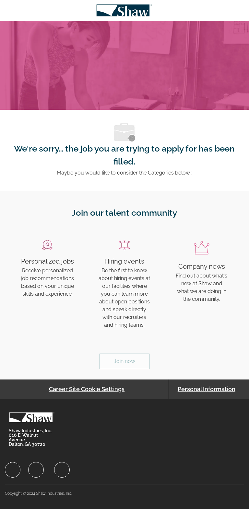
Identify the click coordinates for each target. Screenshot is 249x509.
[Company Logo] (124, 10)
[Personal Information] (206, 389)
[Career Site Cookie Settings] (86, 389)
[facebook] (12, 470)
